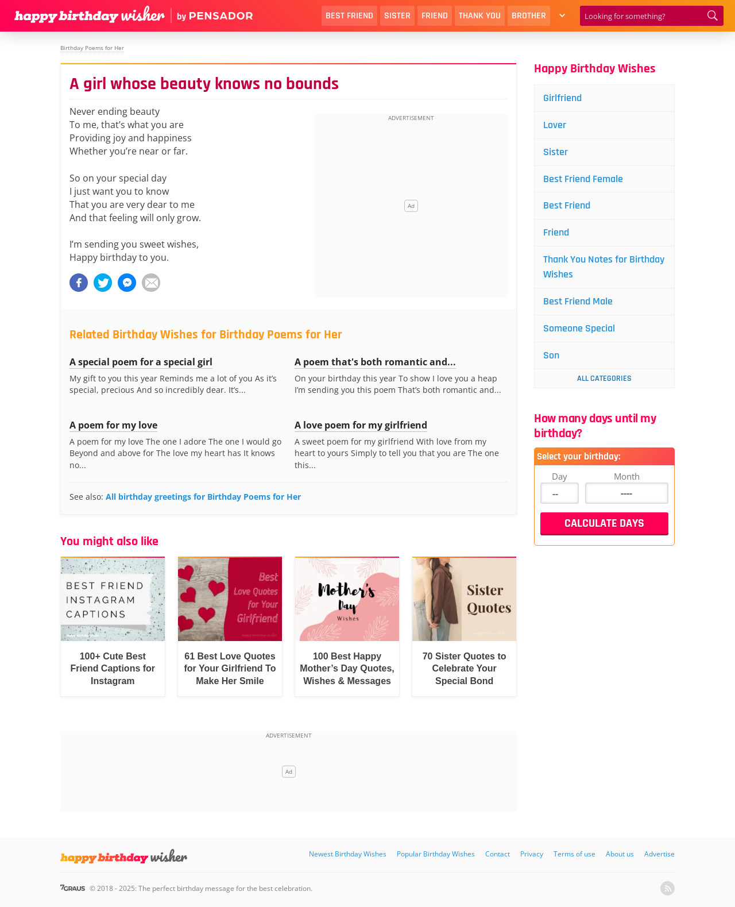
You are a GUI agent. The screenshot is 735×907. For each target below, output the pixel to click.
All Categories (604, 378)
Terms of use (574, 854)
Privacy (531, 854)
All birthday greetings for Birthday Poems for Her (203, 496)
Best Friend (349, 16)
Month (627, 476)
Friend (434, 16)
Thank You (480, 16)
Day (559, 476)
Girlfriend (562, 98)
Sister (397, 16)
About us (620, 854)
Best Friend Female (583, 179)
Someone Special (579, 328)
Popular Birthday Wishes (436, 854)
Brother (529, 16)
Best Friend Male (578, 301)
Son (551, 355)
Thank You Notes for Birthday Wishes (603, 267)
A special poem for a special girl (140, 362)
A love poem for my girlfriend (361, 425)
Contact (497, 854)
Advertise (659, 854)
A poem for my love (113, 425)
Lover (554, 125)
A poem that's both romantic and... (375, 362)
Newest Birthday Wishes (347, 854)
